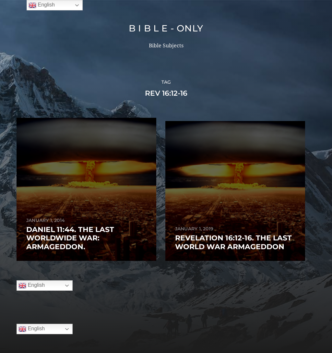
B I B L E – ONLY (178, 309)
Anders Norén (178, 324)
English (31, 237)
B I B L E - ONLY (165, 28)
